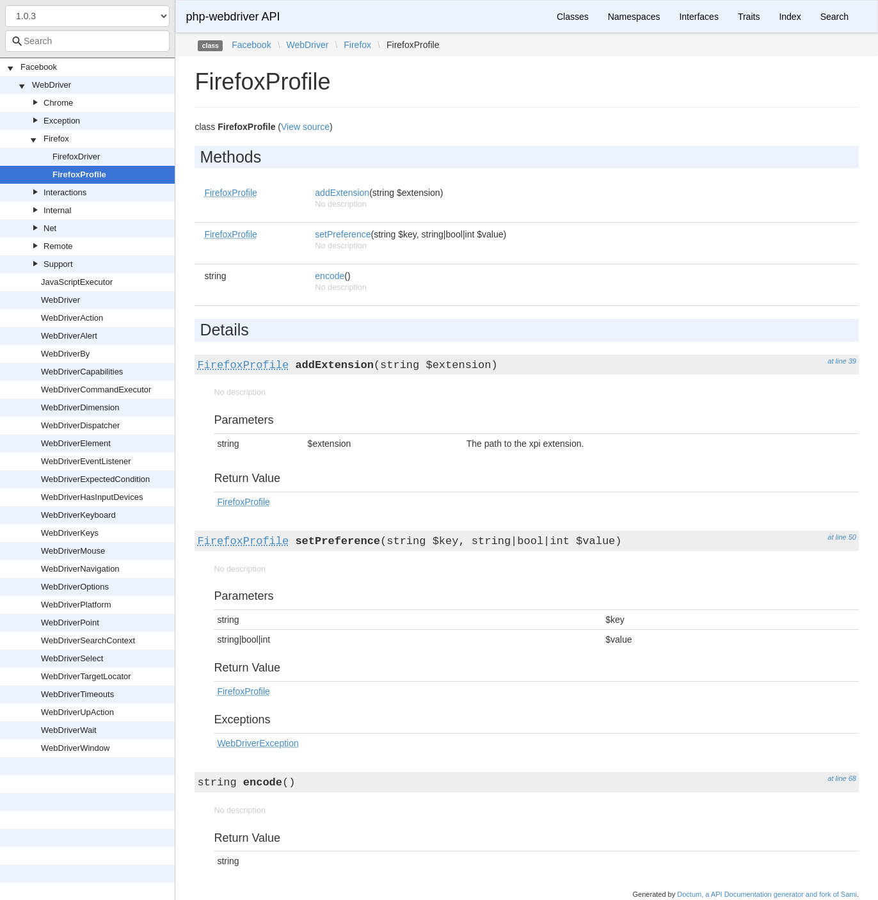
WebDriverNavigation (80, 569)
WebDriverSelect (72, 658)
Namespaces (634, 17)
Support (58, 264)
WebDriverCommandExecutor (96, 389)
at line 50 (841, 537)
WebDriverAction (72, 318)
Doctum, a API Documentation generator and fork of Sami (767, 894)
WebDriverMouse (73, 551)
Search (834, 17)
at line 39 (841, 361)
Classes (573, 17)
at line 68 (841, 778)
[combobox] (87, 41)
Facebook (38, 67)
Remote (58, 246)
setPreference (343, 234)
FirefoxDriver (76, 156)
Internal (57, 210)
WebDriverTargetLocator (86, 676)
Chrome (58, 103)
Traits (749, 17)
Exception (62, 120)
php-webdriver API (233, 16)
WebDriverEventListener (86, 461)
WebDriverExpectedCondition (95, 479)
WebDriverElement (76, 443)
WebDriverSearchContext (88, 640)
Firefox (56, 138)
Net (50, 228)
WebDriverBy (65, 353)
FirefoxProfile (79, 174)
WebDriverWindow (75, 748)
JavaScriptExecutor (77, 282)
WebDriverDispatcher (80, 425)
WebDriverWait (69, 730)
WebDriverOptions (75, 586)
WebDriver (51, 85)
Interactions (65, 192)
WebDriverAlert (69, 336)
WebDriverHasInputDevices (92, 497)
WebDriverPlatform (76, 604)
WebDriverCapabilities (82, 371)
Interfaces (698, 17)
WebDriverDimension (80, 407)
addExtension (342, 193)
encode (329, 276)
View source (305, 127)
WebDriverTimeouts (77, 694)
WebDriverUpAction (77, 712)
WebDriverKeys (70, 533)
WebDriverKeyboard (78, 515)
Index (790, 17)
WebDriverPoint (70, 622)
